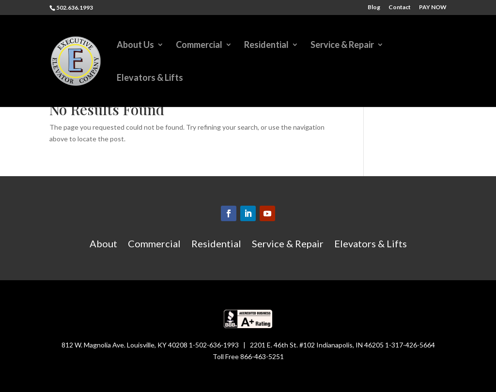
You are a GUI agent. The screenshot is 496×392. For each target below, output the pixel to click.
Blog (374, 7)
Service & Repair (342, 45)
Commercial (199, 45)
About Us (135, 45)
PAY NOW (433, 7)
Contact (399, 7)
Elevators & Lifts (150, 78)
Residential (266, 45)
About (103, 244)
